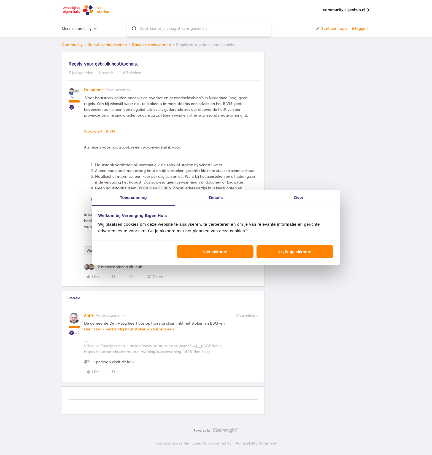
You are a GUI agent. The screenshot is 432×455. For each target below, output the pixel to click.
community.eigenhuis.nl (346, 10)
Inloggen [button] (360, 28)
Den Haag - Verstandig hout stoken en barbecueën (129, 329)
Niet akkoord (215, 251)
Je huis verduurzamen (107, 44)
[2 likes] (113, 267)
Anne (89, 315)
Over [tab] (299, 197)
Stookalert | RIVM (99, 131)
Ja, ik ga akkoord (295, 251)
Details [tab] (216, 197)
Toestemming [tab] (133, 197)
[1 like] (109, 362)
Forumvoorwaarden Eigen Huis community (193, 443)
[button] (331, 29)
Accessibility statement (256, 443)
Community (72, 44)
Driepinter (93, 90)
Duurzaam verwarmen (151, 44)
